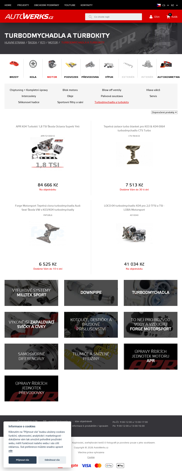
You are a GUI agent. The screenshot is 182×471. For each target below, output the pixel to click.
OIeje (70, 96)
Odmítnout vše (52, 460)
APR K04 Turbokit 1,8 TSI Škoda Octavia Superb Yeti (48, 126)
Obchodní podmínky (46, 5)
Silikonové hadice (28, 102)
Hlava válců (153, 90)
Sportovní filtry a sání (70, 102)
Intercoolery (29, 96)
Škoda (32, 42)
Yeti (42, 42)
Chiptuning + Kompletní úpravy (29, 90)
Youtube (69, 5)
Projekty (23, 5)
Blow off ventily (111, 90)
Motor (53, 42)
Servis (153, 96)
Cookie (91, 457)
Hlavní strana (15, 42)
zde (11, 450)
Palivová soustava (112, 96)
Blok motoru (70, 90)
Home (8, 5)
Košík (171, 17)
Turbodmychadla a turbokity (112, 102)
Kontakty (86, 5)
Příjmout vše (22, 460)
